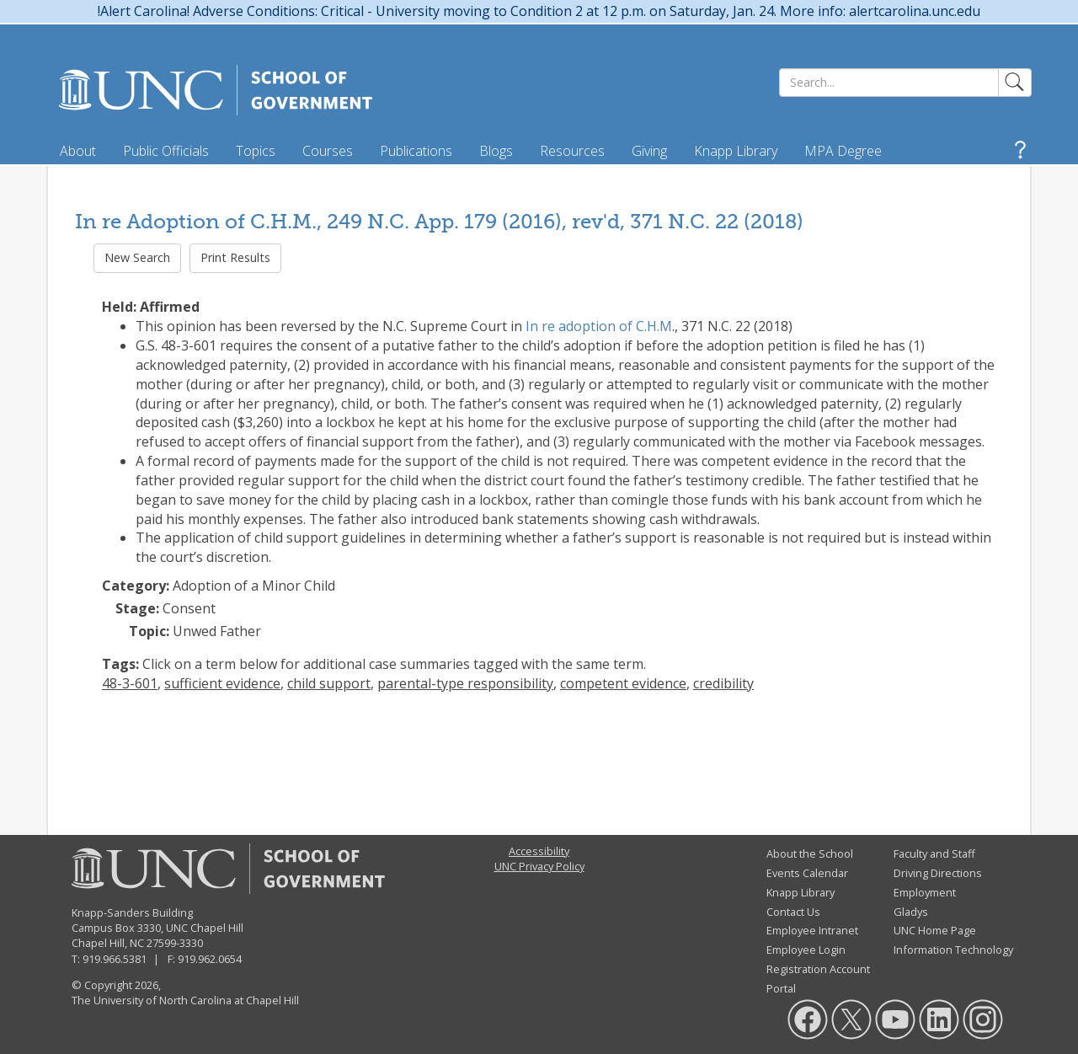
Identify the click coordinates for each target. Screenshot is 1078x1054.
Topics (255, 151)
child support (329, 683)
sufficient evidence (222, 683)
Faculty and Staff (934, 853)
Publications (416, 151)
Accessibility (539, 851)
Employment (925, 892)
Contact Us (793, 911)
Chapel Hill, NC (108, 942)
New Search (137, 257)
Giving (649, 151)
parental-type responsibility (465, 683)
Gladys (911, 911)
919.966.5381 (115, 958)
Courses (327, 151)
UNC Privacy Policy (539, 866)
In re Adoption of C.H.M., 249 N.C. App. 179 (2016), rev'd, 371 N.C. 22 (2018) (439, 221)
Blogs (496, 151)
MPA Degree (843, 151)
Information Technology (953, 949)
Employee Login (806, 949)
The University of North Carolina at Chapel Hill (185, 1000)
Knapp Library (735, 151)
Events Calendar (807, 872)
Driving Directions (938, 872)
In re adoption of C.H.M (599, 326)
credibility (723, 683)
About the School (809, 853)
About (78, 151)
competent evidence (623, 683)
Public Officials (166, 151)
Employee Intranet (812, 930)
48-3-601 (129, 683)
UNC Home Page (935, 930)
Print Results (235, 257)
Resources (572, 151)
